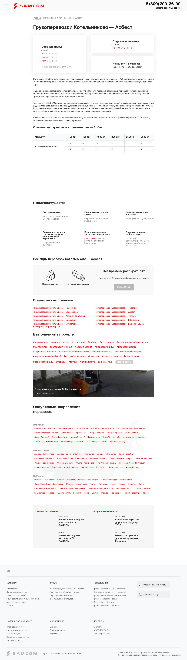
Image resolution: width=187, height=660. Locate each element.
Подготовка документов (17, 637)
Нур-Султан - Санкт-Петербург (120, 454)
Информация (57, 621)
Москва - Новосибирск (76, 484)
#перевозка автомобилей (47, 356)
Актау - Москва (132, 467)
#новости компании (47, 511)
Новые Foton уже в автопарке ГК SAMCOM (70, 538)
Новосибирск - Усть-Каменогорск (85, 437)
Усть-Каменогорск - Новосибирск (72, 458)
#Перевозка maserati (44, 351)
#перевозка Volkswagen (128, 351)
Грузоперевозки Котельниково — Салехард (54, 320)
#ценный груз (105, 361)
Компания (11, 582)
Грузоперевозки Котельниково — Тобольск (117, 308)
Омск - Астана (131, 433)
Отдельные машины (125, 41)
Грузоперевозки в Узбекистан (107, 605)
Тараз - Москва (116, 467)
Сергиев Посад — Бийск (45, 488)
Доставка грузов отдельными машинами (68, 588)
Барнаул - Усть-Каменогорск (135, 428)
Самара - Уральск (114, 433)
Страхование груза (15, 627)
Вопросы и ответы (58, 630)
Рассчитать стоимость (16, 630)
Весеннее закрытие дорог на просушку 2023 (127, 522)
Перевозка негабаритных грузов (64, 592)
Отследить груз (13, 640)
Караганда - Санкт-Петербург (47, 467)
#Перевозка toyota (102, 351)
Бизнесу (53, 627)
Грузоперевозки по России (105, 599)
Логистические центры (16, 592)
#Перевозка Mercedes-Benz (74, 351)
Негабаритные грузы (126, 64)
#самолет (93, 356)
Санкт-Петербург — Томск (136, 493)
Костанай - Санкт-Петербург (132, 463)
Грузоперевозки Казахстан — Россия (110, 595)
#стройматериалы (43, 361)
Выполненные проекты (16, 602)
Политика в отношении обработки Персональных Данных (143, 652)
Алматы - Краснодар (85, 463)
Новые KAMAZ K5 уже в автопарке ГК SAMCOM (71, 522)
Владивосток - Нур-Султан (74, 433)
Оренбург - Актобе (110, 428)
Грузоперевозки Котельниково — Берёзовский (55, 312)
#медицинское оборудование (132, 342)
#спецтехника (131, 356)
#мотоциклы (40, 347)
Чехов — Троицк (118, 484)
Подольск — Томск (143, 488)
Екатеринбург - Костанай (72, 442)
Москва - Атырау (117, 442)
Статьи (9, 605)
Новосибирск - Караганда (87, 428)
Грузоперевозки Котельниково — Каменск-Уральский (59, 316)
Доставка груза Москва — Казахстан (110, 592)
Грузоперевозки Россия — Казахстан (110, 588)
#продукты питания (74, 356)
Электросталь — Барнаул (69, 493)
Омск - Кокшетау (59, 437)
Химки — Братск (91, 493)
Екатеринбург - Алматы (96, 442)
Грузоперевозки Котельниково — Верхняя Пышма (120, 324)
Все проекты (124, 362)
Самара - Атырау (96, 433)
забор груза (90, 238)
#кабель (92, 342)
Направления (101, 582)
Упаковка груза (13, 633)
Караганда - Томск (98, 458)
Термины (54, 633)
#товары (61, 361)
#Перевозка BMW (104, 347)
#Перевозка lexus (126, 347)
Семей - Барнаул (71, 467)
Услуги (53, 582)
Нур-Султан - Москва (94, 454)
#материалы (107, 342)
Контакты (99, 621)
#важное (55, 342)
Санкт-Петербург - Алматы (46, 433)
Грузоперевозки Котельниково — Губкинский (117, 320)
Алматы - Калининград (44, 454)
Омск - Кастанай (41, 437)
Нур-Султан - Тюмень (106, 463)
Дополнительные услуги (19, 621)
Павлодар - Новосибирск (121, 458)
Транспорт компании (15, 595)
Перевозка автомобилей (61, 595)
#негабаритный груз (61, 347)
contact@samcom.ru (102, 633)
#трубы (72, 361)
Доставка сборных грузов (61, 599)
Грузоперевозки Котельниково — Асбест (115, 312)
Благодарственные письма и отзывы (22, 599)
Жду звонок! (123, 287)
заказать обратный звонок (168, 8)
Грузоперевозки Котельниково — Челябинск (54, 308)
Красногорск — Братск (44, 493)
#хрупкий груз (87, 361)
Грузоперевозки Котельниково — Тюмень (116, 316)
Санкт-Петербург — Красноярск (48, 484)
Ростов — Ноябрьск (66, 480)
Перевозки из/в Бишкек (104, 602)
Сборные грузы (52, 47)
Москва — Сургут (124, 488)
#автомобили (40, 342)
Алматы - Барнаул (65, 463)
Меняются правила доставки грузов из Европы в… (126, 538)
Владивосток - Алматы (44, 428)
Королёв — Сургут (136, 484)
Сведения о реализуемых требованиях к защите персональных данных (149, 655)
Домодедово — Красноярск (100, 488)
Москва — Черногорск (88, 480)
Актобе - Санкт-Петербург (94, 467)
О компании (11, 588)
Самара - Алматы (65, 428)
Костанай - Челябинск (44, 458)
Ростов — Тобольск (99, 484)
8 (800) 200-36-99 (163, 4)
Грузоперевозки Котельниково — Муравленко (55, 324)
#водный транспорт (74, 342)
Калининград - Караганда (134, 437)
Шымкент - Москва (144, 458)
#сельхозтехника (111, 356)
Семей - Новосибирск (44, 463)
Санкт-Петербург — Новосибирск (116, 480)
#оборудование (83, 347)
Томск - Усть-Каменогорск (46, 442)
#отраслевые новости (105, 511)
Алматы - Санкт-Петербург (69, 454)
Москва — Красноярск (44, 480)
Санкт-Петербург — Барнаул (72, 488)
